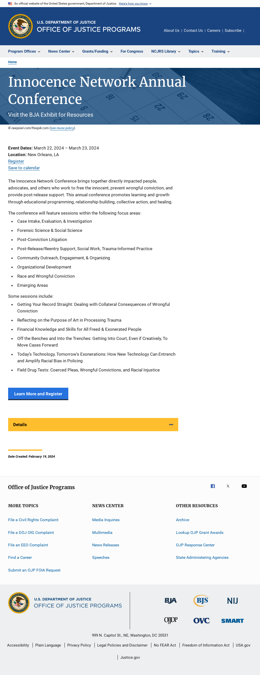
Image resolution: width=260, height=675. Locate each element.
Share (251, 34)
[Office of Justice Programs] (20, 26)
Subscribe (233, 30)
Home (12, 62)
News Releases (105, 545)
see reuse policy (62, 128)
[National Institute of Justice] (233, 605)
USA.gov (243, 645)
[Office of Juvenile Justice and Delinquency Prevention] (170, 625)
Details (20, 424)
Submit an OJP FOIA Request (34, 569)
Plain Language (48, 645)
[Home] (88, 26)
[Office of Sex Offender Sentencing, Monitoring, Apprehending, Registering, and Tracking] (232, 624)
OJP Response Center (195, 545)
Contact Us (193, 30)
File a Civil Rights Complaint (33, 519)
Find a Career (20, 557)
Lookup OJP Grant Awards (199, 532)
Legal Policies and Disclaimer (122, 645)
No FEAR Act (165, 645)
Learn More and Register (38, 393)
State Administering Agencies (202, 557)
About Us (172, 30)
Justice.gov (130, 657)
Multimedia (102, 532)
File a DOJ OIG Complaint (31, 532)
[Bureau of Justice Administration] (171, 604)
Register (16, 161)
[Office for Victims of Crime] (201, 624)
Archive (182, 519)
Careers (213, 30)
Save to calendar (24, 167)
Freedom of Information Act (206, 645)
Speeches (100, 557)
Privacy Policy (79, 645)
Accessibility (18, 645)
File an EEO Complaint (28, 545)
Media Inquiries (106, 519)
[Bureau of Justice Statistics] (201, 607)
